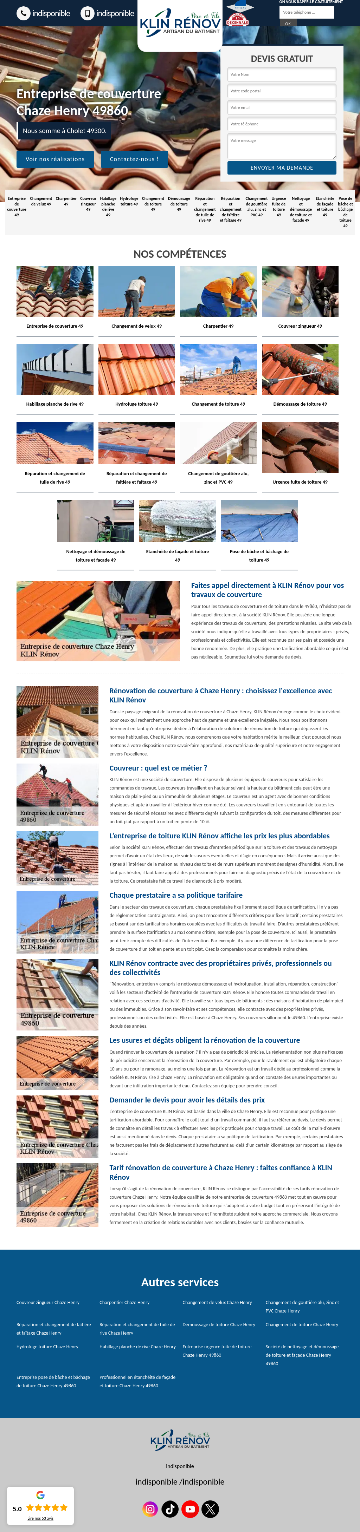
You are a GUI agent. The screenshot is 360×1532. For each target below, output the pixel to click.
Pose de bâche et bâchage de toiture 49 (345, 212)
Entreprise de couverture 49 (16, 206)
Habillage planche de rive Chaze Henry (137, 1347)
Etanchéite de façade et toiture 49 (325, 206)
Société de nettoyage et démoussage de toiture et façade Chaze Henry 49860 (302, 1355)
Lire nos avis (40, 1518)
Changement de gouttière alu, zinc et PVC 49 (256, 206)
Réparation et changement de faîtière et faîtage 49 (231, 209)
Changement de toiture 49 (153, 204)
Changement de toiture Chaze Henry (302, 1325)
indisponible (43, 13)
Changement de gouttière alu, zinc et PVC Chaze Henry (302, 1306)
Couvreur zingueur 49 (88, 204)
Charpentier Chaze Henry (124, 1302)
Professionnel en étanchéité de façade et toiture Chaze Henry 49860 (137, 1381)
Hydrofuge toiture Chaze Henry (47, 1347)
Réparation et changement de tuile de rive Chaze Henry (137, 1329)
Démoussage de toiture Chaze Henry (219, 1325)
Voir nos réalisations (55, 159)
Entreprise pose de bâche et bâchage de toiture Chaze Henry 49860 (53, 1381)
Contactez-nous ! (134, 159)
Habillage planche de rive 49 (108, 206)
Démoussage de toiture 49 (179, 204)
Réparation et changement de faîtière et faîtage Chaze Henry (54, 1329)
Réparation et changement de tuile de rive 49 (205, 209)
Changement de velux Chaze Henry (217, 1302)
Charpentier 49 (66, 201)
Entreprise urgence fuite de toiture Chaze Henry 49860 (217, 1351)
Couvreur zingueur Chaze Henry (48, 1302)
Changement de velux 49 (41, 201)
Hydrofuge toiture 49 (129, 201)
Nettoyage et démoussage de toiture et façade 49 (301, 209)
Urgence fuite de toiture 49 (278, 206)
